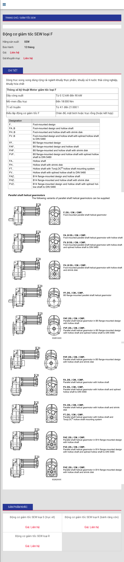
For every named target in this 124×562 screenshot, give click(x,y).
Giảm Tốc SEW (28, 17)
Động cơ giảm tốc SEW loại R (32, 536)
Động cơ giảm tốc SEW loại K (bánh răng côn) (92, 517)
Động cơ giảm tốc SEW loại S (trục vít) (32, 517)
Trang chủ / (12, 17)
